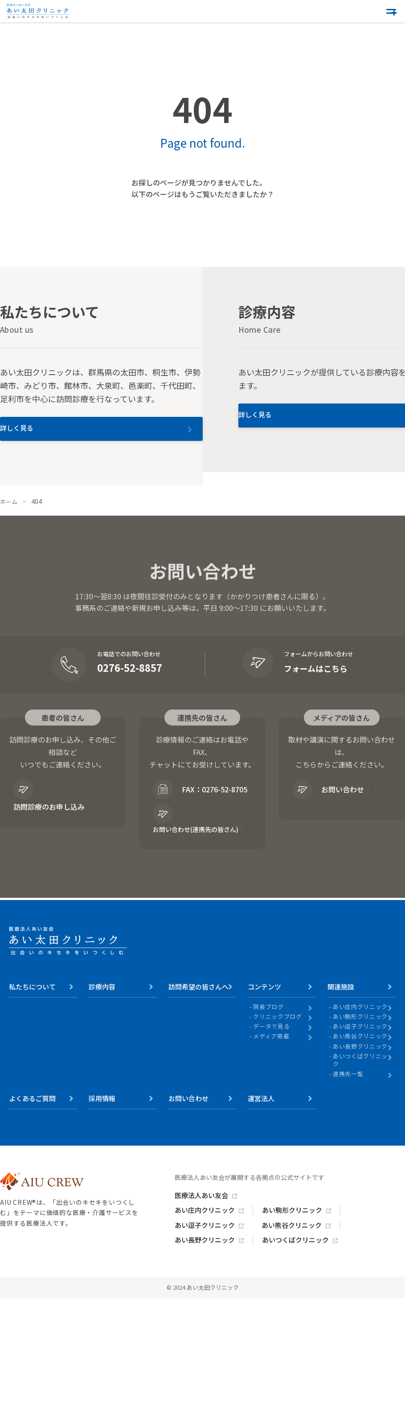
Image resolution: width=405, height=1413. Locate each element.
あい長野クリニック (360, 1066)
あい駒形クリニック (360, 1036)
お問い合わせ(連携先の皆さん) (197, 843)
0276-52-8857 (130, 677)
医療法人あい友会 (205, 1215)
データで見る (271, 1046)
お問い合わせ (329, 799)
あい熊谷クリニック (360, 1056)
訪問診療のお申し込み (53, 806)
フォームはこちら (318, 677)
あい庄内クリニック (360, 1026)
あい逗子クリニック (360, 1046)
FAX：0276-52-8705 (188, 806)
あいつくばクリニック (360, 1080)
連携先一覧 (348, 1094)
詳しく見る (47, 436)
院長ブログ (268, 1026)
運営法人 (261, 1118)
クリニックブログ (277, 1036)
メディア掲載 (271, 1056)
